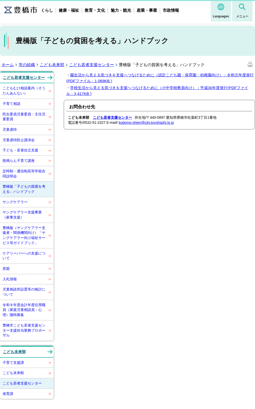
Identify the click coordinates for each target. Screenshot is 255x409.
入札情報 (10, 279)
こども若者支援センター (91, 65)
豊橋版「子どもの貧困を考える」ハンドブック (24, 189)
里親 (6, 269)
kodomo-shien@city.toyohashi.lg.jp (146, 123)
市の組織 (27, 65)
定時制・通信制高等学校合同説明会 (24, 173)
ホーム (8, 65)
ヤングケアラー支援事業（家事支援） (22, 214)
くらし (47, 10)
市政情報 (171, 10)
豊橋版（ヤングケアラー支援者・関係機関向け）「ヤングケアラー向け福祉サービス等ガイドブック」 (24, 235)
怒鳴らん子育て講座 (19, 161)
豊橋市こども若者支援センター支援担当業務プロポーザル (24, 330)
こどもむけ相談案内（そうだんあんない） (24, 90)
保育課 (8, 394)
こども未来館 (13, 373)
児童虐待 (10, 129)
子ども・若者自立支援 (20, 150)
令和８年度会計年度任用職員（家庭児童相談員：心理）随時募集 (24, 310)
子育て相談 (11, 104)
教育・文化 (95, 10)
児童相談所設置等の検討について (24, 291)
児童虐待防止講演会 (19, 140)
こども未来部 (52, 65)
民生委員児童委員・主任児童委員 (24, 116)
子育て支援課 (13, 362)
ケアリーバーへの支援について (24, 255)
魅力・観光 (121, 10)
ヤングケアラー (15, 202)
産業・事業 (147, 10)
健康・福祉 (69, 10)
